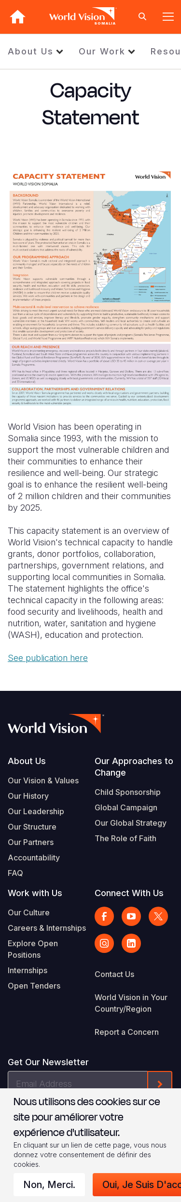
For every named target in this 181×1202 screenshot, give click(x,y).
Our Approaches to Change (134, 767)
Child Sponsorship (128, 792)
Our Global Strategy (131, 823)
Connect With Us (129, 893)
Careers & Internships (47, 928)
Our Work (102, 51)
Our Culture (29, 912)
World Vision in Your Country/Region (131, 1003)
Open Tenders (34, 986)
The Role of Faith (125, 838)
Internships (27, 970)
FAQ (15, 873)
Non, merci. (49, 1184)
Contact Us (114, 974)
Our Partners (31, 842)
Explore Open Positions (33, 949)
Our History (28, 796)
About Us (31, 51)
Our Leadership (36, 811)
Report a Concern (127, 1032)
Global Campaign (126, 807)
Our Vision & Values (43, 780)
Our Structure (32, 827)
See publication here (48, 658)
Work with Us (35, 893)
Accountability (34, 857)
